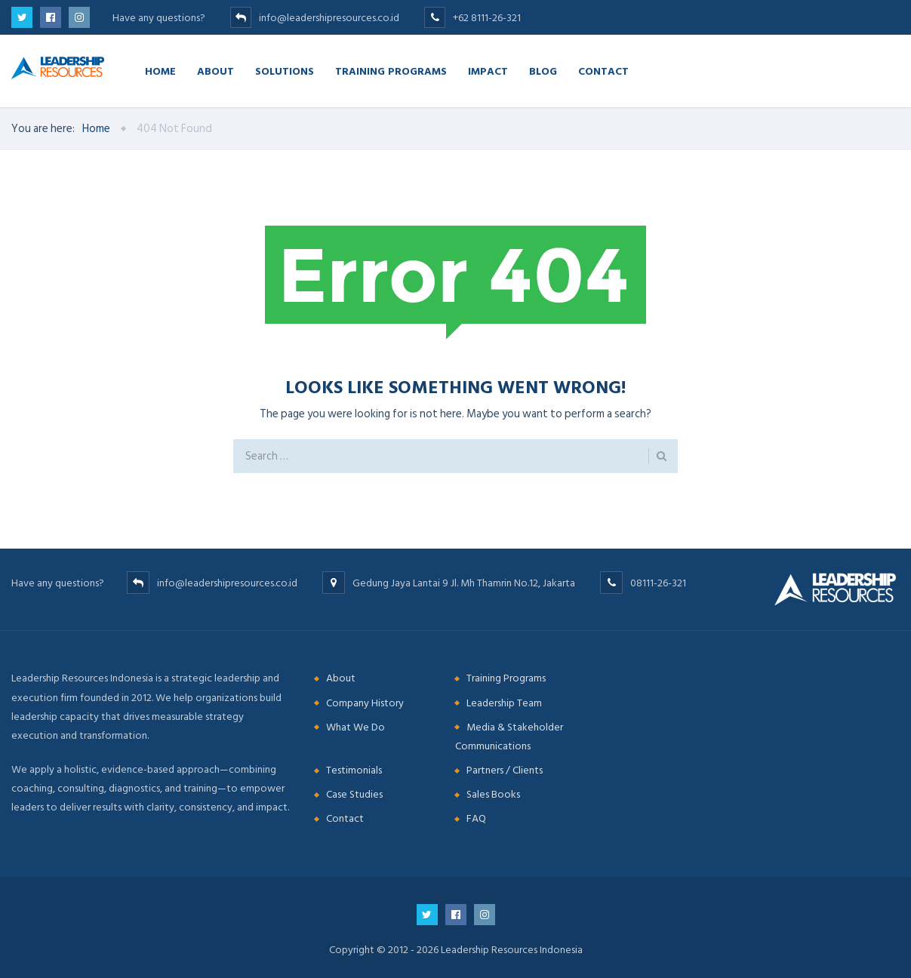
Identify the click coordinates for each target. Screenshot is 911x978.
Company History (365, 703)
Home (160, 70)
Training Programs (391, 70)
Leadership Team (504, 703)
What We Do (355, 727)
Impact (488, 70)
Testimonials (354, 770)
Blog (543, 70)
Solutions (284, 70)
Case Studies (354, 794)
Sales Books (493, 794)
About (215, 70)
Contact (603, 70)
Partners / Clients (504, 770)
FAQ (476, 818)
